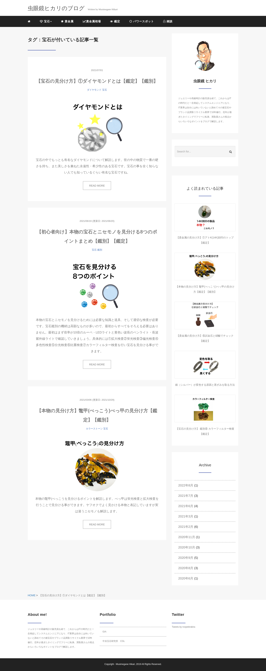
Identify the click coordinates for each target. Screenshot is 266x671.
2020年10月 (186, 547)
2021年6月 (185, 506)
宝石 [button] (46, 21)
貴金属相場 (92, 21)
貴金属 (67, 21)
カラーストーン (94, 428)
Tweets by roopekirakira (183, 627)
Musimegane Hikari (125, 664)
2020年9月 (185, 558)
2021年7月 (185, 496)
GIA (104, 631)
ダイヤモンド (94, 89)
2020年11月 (186, 537)
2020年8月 (185, 568)
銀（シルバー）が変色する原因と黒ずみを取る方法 (205, 384)
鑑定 (115, 21)
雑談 (168, 21)
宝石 (104, 89)
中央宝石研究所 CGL (114, 641)
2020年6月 (185, 578)
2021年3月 (185, 516)
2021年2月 (185, 527)
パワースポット (141, 21)
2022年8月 (185, 485)
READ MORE (97, 185)
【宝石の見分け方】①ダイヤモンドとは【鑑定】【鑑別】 (97, 81)
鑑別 (99, 249)
